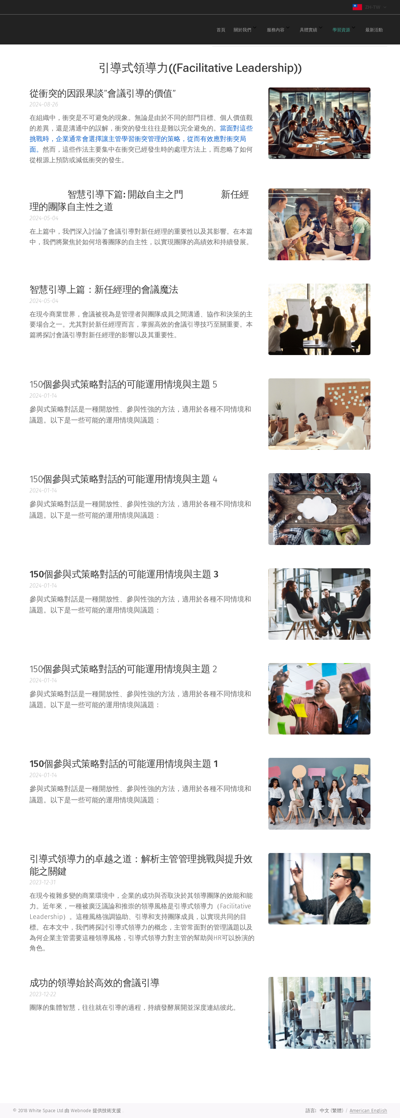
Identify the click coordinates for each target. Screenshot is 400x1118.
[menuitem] (294, 29)
